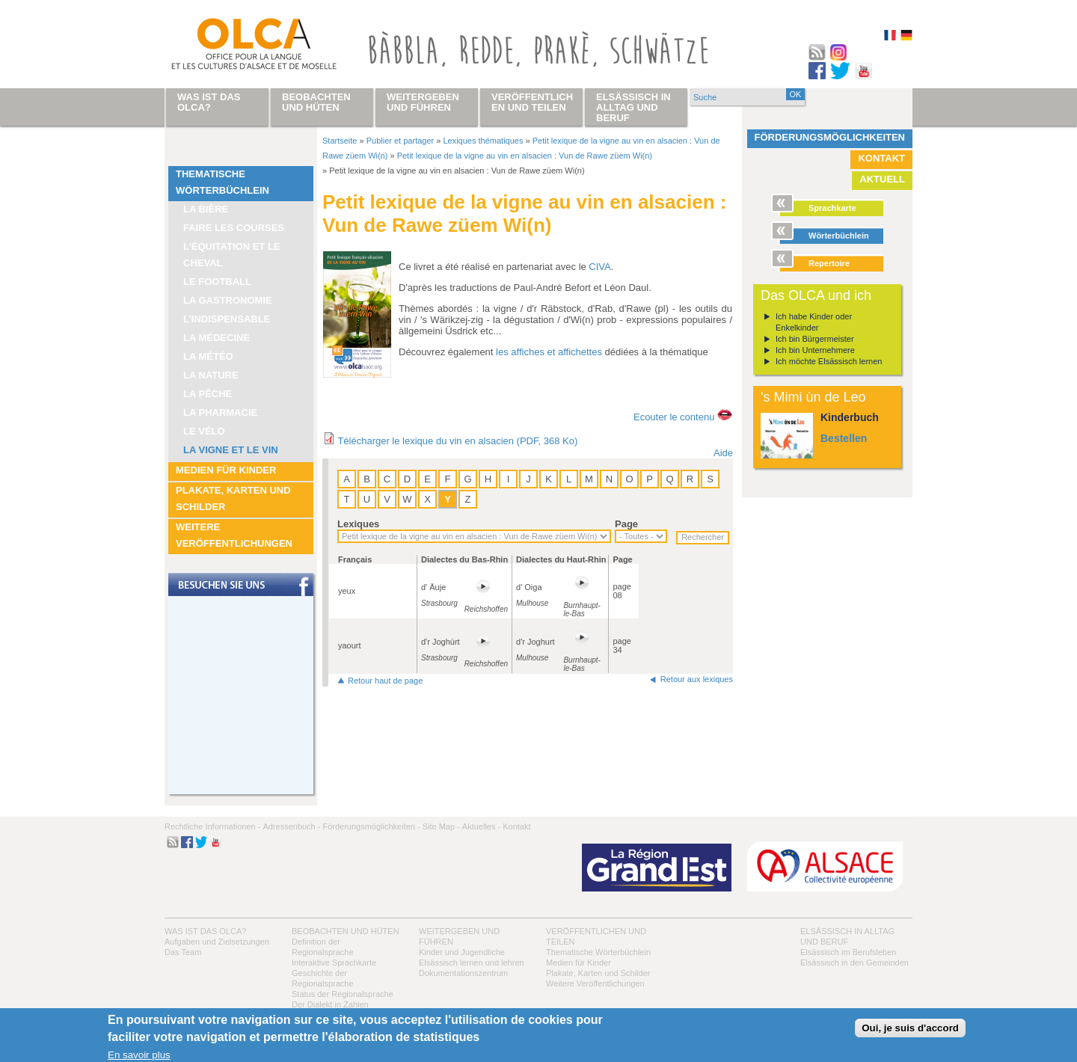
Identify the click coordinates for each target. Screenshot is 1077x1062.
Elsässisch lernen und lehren (471, 962)
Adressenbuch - (291, 826)
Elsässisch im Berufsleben (848, 952)
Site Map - (441, 826)
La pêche (207, 393)
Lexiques (358, 524)
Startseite (339, 140)
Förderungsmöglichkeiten (830, 137)
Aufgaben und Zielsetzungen (217, 941)
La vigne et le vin (230, 449)
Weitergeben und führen (423, 102)
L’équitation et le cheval (231, 254)
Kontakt (881, 158)
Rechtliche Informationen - (212, 826)
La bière (205, 209)
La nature (211, 375)
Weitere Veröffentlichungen (234, 535)
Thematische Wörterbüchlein (222, 182)
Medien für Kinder (226, 470)
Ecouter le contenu (673, 417)
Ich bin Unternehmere (815, 350)
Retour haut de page (385, 680)
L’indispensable (226, 319)
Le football (217, 281)
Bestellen (843, 438)
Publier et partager (400, 140)
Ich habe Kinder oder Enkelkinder (814, 322)
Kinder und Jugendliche (462, 952)
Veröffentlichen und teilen (532, 102)
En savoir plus (139, 1055)
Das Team (183, 952)
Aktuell (882, 179)
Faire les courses (233, 227)
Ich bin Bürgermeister (815, 338)
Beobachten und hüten (345, 931)
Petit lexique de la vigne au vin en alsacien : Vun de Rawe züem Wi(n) (524, 155)
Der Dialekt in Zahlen (330, 1004)
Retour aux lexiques (696, 679)
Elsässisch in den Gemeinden (854, 962)
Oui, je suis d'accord (910, 1028)
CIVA (599, 266)
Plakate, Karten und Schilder (233, 498)
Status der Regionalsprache (342, 993)
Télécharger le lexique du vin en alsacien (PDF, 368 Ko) (457, 440)
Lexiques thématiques (483, 140)
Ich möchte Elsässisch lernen (829, 361)
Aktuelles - (481, 826)
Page (626, 524)
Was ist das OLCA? (205, 931)
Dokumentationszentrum (463, 973)
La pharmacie (220, 412)
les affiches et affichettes (549, 351)
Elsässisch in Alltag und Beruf (633, 107)
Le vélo (204, 431)
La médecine (216, 337)
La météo (208, 356)
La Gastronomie (227, 300)
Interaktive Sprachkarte (334, 962)
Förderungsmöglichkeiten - (371, 826)
